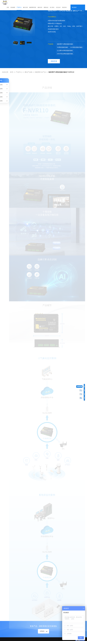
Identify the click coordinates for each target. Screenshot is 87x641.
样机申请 (54, 61)
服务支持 (40, 7)
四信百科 (64, 7)
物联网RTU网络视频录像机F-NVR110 (61, 72)
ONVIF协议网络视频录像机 (65, 54)
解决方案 (25, 7)
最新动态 (46, 7)
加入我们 (52, 7)
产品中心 (19, 7)
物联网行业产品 (40, 72)
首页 (8, 7)
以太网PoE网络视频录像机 (65, 50)
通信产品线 (28, 72)
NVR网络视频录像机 (76, 47)
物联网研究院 (32, 7)
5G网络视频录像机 (62, 47)
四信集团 (13, 7)
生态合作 (58, 7)
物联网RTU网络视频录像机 (65, 44)
